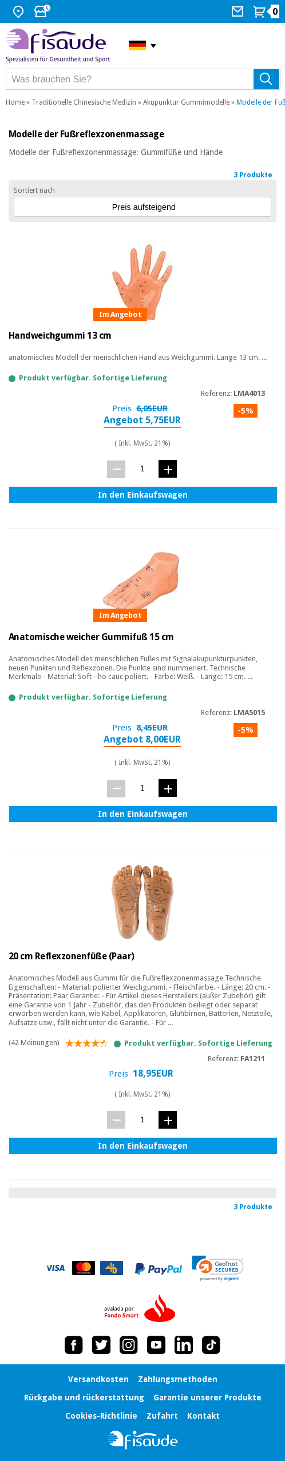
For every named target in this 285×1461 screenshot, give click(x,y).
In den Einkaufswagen (143, 494)
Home (15, 102)
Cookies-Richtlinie (101, 1415)
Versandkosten (98, 1379)
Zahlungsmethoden (177, 1379)
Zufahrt (162, 1415)
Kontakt (203, 1415)
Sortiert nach (34, 190)
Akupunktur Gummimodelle (186, 102)
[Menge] (142, 469)
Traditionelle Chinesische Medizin (83, 102)
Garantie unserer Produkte (207, 1397)
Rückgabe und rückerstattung (84, 1397)
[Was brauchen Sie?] (143, 79)
